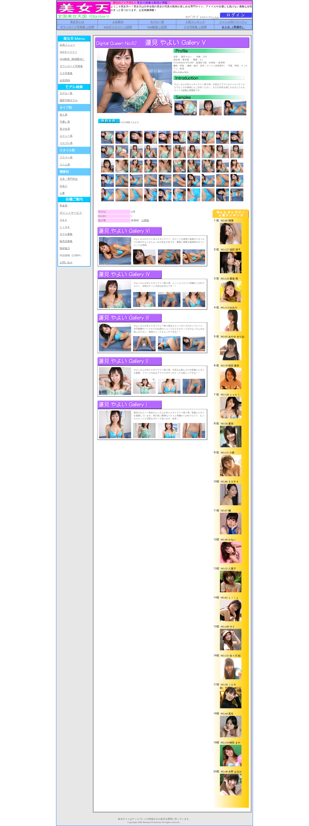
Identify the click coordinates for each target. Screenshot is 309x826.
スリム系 (65, 164)
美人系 (63, 114)
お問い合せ (66, 262)
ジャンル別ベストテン (233, 21)
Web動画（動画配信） (72, 59)
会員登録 (65, 80)
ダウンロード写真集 (71, 66)
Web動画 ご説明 (157, 27)
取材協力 (65, 248)
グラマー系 (66, 157)
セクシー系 (66, 135)
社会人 (63, 186)
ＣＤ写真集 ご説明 (195, 27)
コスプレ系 (66, 143)
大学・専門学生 (69, 178)
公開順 (145, 220)
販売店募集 (66, 241)
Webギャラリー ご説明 (118, 27)
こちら (216, 17)
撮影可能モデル (69, 100)
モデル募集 (66, 234)
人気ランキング (195, 21)
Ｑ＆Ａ (63, 219)
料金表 (63, 205)
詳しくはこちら (180, 71)
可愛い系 (65, 121)
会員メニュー (67, 44)
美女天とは (77, 21)
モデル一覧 (157, 21)
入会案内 (117, 21)
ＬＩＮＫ (65, 227)
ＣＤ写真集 (66, 73)
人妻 (62, 193)
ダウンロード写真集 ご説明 (77, 27)
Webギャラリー (68, 51)
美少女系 (65, 128)
